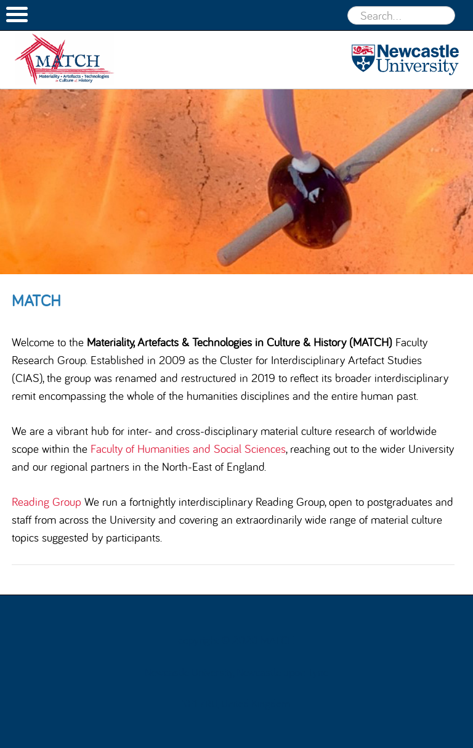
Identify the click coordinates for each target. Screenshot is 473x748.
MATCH (77, 60)
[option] (236, 181)
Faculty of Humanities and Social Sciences (188, 448)
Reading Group (46, 501)
